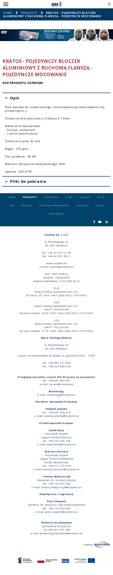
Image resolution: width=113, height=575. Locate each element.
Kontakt (26, 205)
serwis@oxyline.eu (61, 384)
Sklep (100, 205)
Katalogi (83, 205)
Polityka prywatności (54, 205)
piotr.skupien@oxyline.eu (61, 511)
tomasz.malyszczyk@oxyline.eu (61, 487)
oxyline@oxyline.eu (61, 266)
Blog (101, 197)
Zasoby (85, 197)
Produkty (29, 13)
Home (7, 13)
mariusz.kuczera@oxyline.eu (61, 469)
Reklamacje (56, 213)
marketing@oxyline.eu (61, 394)
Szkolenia (51, 197)
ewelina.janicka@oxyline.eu (61, 416)
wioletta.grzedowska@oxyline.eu (61, 533)
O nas (69, 197)
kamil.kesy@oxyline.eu (61, 444)
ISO (11, 205)
